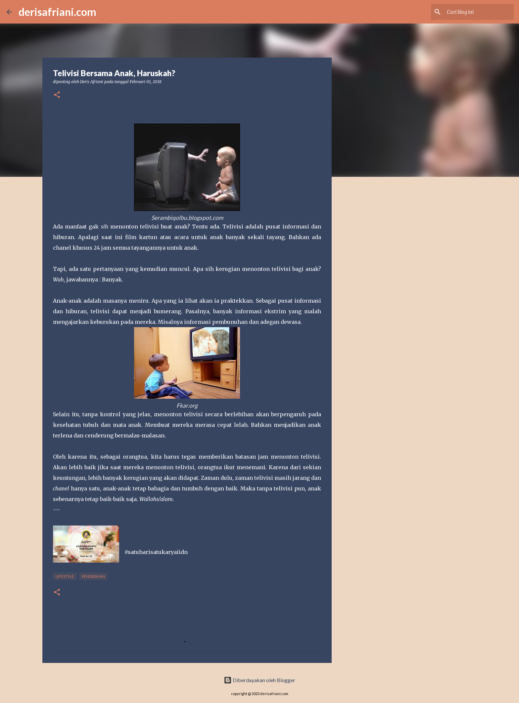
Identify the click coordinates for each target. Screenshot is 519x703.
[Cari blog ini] (479, 12)
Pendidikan (93, 576)
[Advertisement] (365, 286)
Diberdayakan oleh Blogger (259, 680)
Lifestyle (65, 576)
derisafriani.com (57, 11)
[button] (57, 95)
